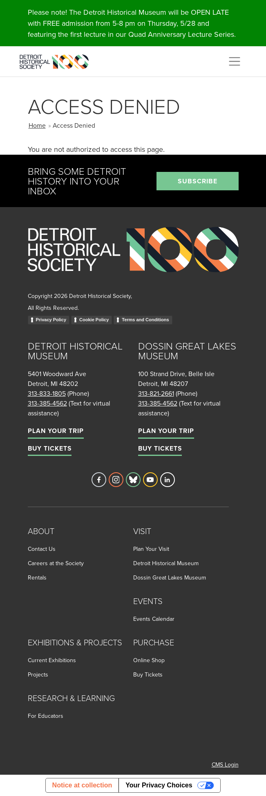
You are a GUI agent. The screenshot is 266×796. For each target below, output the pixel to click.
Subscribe (197, 181)
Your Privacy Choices (158, 785)
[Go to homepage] (133, 258)
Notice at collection (82, 785)
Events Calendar (153, 619)
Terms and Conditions (145, 319)
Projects (38, 674)
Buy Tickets (50, 448)
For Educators (45, 716)
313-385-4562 (47, 403)
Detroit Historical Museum (166, 563)
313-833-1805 (47, 393)
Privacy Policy (51, 319)
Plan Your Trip (56, 430)
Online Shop (149, 660)
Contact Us (42, 549)
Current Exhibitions (52, 660)
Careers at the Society (56, 563)
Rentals (37, 577)
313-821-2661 (156, 393)
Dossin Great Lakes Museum (169, 577)
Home (37, 125)
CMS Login (225, 764)
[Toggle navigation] (234, 61)
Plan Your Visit (151, 549)
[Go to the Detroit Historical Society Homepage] (57, 60)
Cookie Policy (94, 319)
